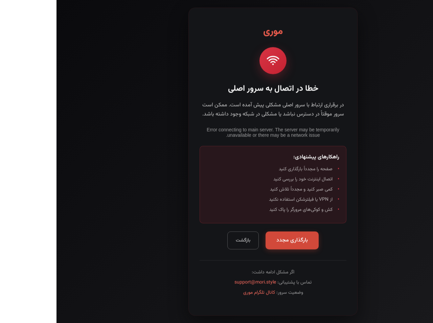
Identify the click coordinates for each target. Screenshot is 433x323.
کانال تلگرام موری (203, 294)
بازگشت (186, 241)
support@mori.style (199, 283)
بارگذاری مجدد (235, 241)
